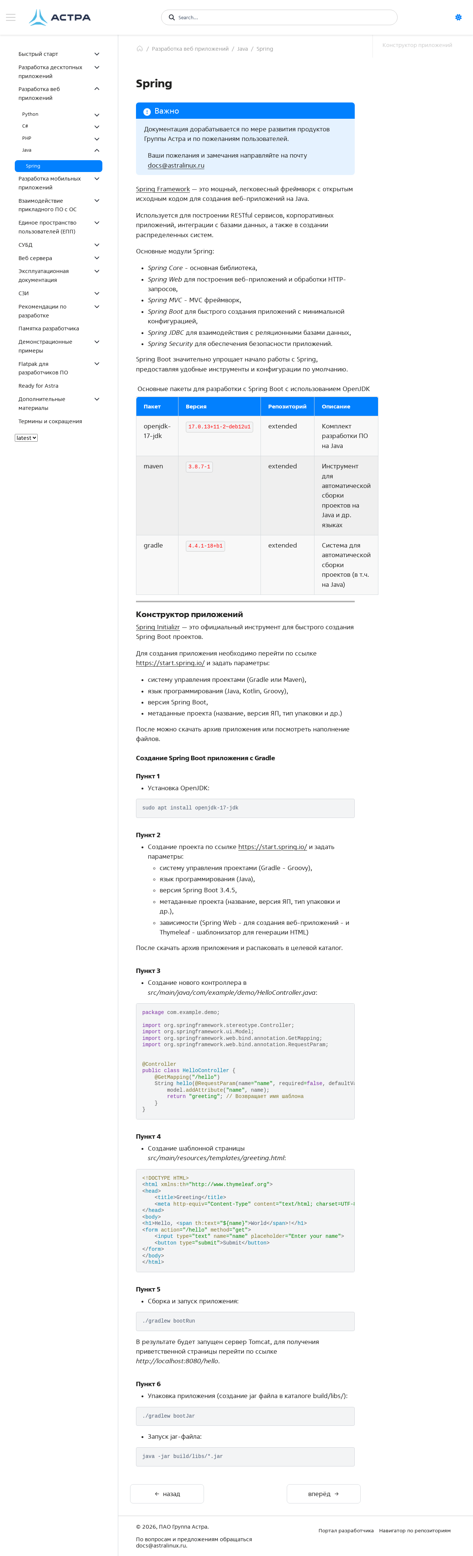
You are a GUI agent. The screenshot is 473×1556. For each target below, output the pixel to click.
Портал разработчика (346, 1530)
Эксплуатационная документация (43, 275)
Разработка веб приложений (39, 93)
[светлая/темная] (461, 17)
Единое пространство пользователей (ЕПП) (47, 227)
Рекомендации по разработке (42, 311)
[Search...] (284, 17)
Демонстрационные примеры (45, 346)
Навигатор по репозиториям (415, 1530)
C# (25, 126)
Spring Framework (163, 188)
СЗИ (23, 293)
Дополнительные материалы (41, 403)
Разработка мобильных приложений (49, 183)
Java (26, 150)
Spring (33, 166)
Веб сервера (35, 258)
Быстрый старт (38, 54)
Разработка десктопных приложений (50, 71)
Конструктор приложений (417, 45)
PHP (26, 138)
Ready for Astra (38, 386)
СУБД (25, 245)
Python (30, 114)
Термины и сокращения (50, 421)
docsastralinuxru (176, 165)
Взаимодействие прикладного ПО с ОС (47, 205)
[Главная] (139, 48)
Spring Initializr (158, 626)
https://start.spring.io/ (170, 662)
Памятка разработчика (48, 328)
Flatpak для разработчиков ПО (43, 368)
